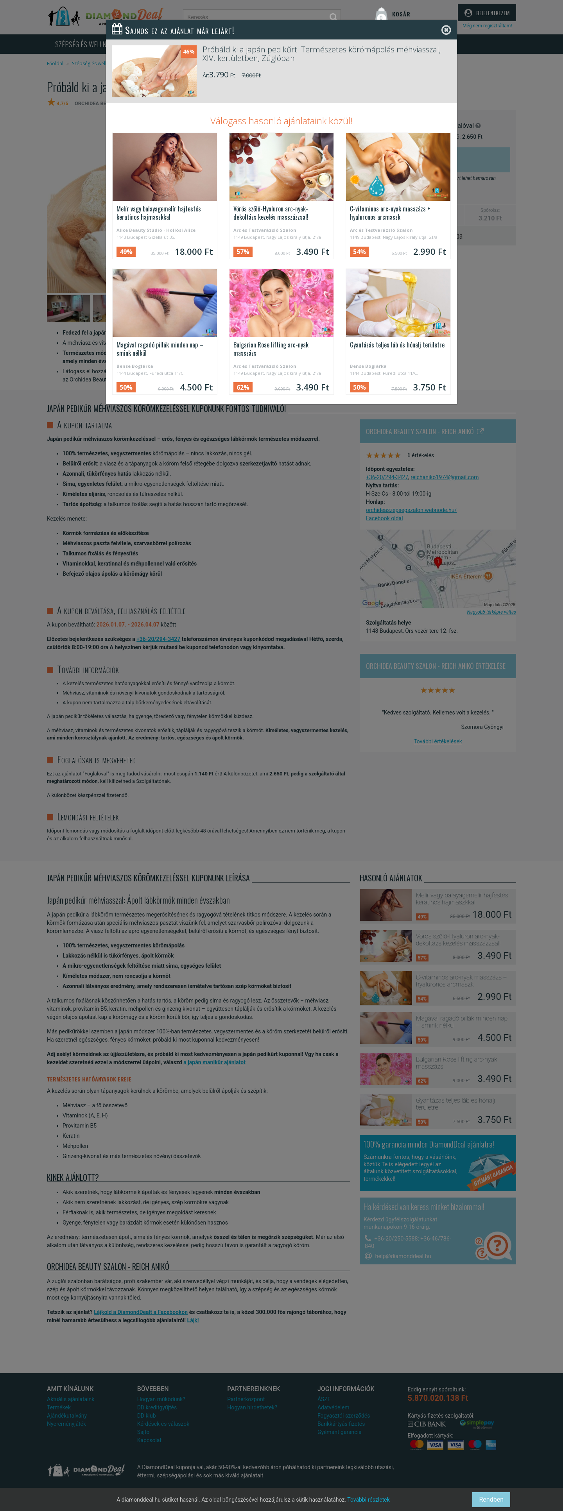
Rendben (491, 1499)
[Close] (446, 30)
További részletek (368, 1500)
